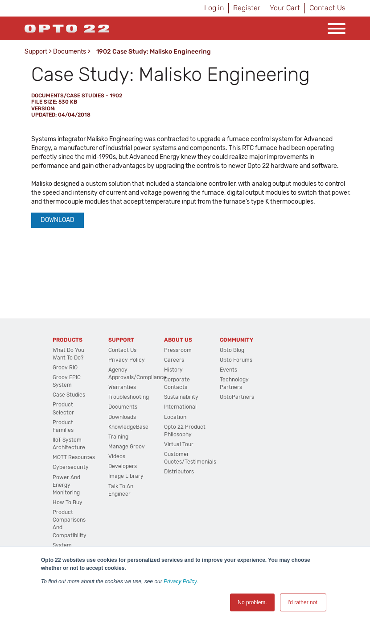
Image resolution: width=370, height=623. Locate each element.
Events (228, 370)
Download (57, 220)
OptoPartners (237, 397)
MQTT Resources (74, 457)
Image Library (126, 476)
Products (67, 340)
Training (118, 437)
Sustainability (181, 397)
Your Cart (285, 8)
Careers (174, 360)
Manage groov (126, 446)
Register (246, 8)
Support (36, 51)
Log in (214, 8)
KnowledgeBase (128, 427)
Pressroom (178, 350)
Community (236, 340)
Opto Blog (232, 350)
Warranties (122, 387)
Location (175, 417)
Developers (122, 466)
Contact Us (327, 8)
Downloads (122, 417)
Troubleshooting (128, 397)
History (173, 370)
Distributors (179, 471)
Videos (116, 456)
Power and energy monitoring (66, 485)
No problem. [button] (252, 602)
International (180, 407)
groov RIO (65, 367)
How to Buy (67, 502)
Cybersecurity (71, 467)
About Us (178, 340)
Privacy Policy (180, 581)
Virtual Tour (178, 444)
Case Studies (69, 395)
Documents (69, 51)
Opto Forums (236, 360)
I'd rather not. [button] (303, 602)
